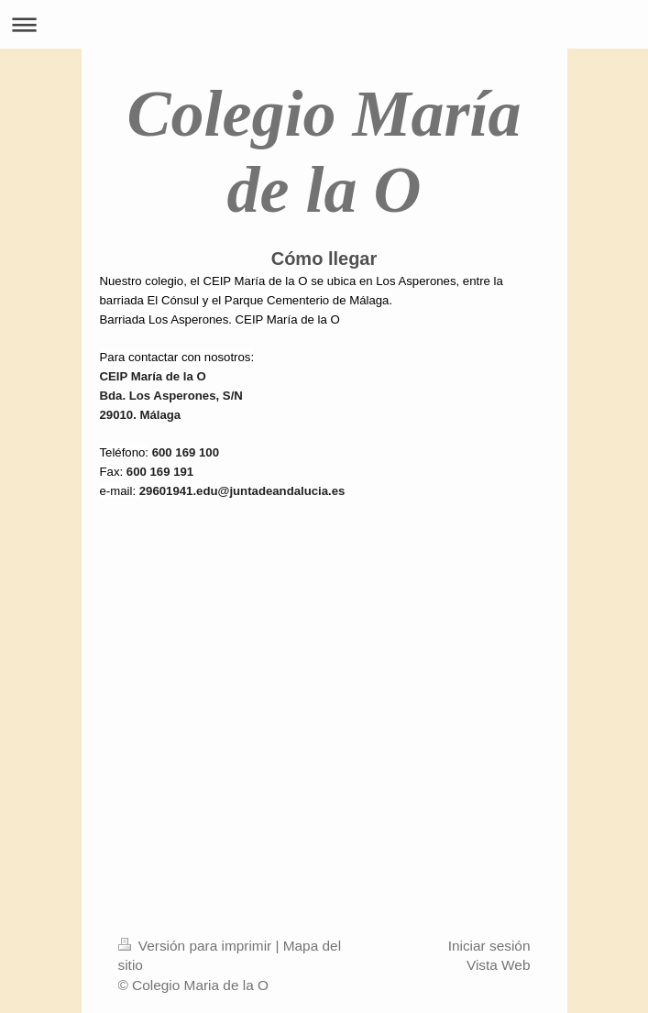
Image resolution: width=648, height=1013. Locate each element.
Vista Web (499, 965)
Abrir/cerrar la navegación (324, 24)
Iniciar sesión (489, 945)
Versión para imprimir (197, 945)
